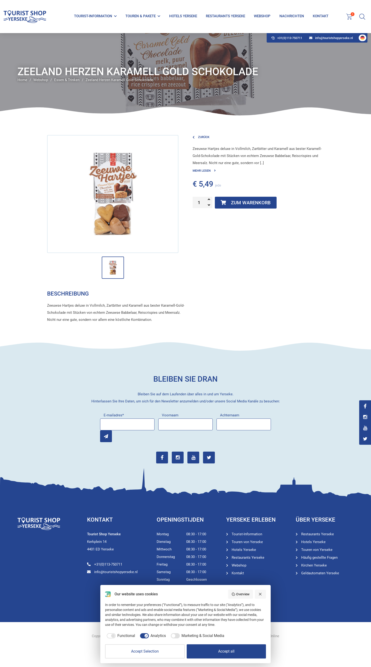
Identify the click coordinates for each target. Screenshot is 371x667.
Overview (240, 594)
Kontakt (320, 16)
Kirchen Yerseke (314, 565)
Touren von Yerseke (247, 542)
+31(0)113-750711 (286, 38)
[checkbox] (120, 636)
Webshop (262, 16)
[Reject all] (260, 594)
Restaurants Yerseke (225, 16)
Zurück (201, 137)
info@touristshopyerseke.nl (331, 38)
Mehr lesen (204, 170)
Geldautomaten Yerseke (320, 573)
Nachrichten (291, 16)
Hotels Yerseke (183, 16)
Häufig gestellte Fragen (319, 557)
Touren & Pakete (140, 16)
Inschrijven (106, 436)
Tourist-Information (93, 16)
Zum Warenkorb (246, 202)
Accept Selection (145, 651)
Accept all (226, 651)
